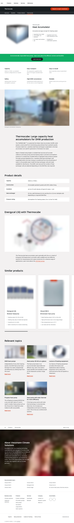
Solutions (16, 3)
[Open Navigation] (2, 3)
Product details (21, 13)
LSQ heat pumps (40, 261)
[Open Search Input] (68, 3)
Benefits (13, 13)
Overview (7, 13)
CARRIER (18, 521)
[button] (66, 427)
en (5, 427)
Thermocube (30, 13)
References (30, 3)
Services (23, 3)
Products (9, 3)
